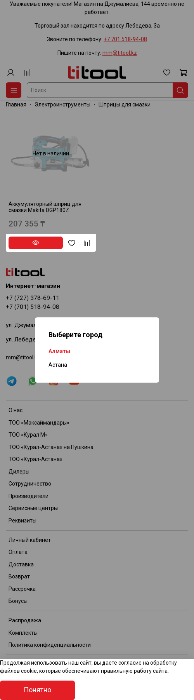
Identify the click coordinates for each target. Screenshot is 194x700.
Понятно (37, 690)
